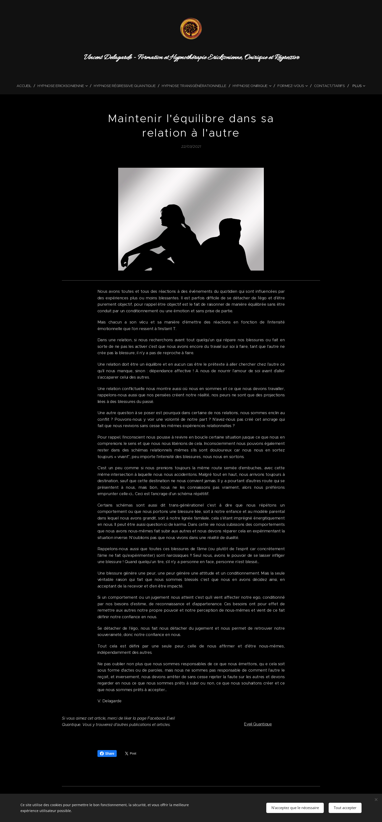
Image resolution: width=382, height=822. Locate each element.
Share (107, 753)
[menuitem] (21, 86)
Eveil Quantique (258, 724)
